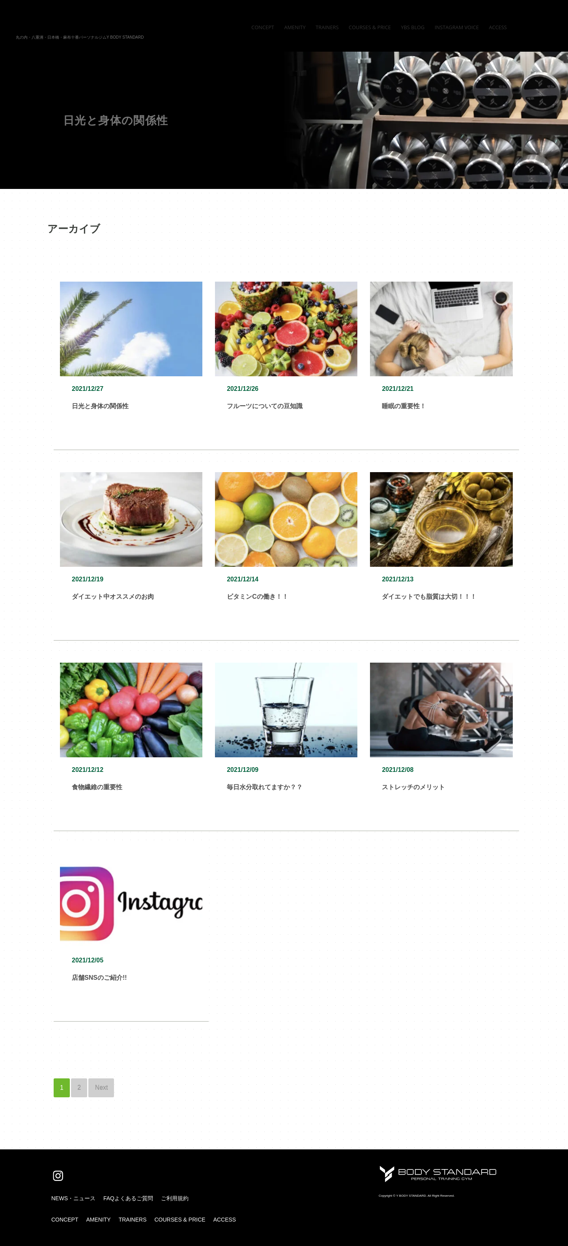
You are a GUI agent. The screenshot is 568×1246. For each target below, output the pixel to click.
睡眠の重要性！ (404, 406)
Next (101, 1088)
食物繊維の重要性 (97, 787)
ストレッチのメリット (413, 787)
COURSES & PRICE (179, 1219)
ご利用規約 (175, 1198)
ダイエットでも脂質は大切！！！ (429, 596)
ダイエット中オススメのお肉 (113, 596)
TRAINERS (133, 1219)
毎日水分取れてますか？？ (265, 787)
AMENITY (98, 1219)
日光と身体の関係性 (100, 406)
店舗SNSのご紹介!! (99, 977)
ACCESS (224, 1219)
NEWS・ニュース (73, 1198)
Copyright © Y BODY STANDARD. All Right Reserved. (416, 1195)
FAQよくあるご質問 (128, 1198)
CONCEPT (64, 1219)
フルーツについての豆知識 (265, 406)
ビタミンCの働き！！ (257, 596)
